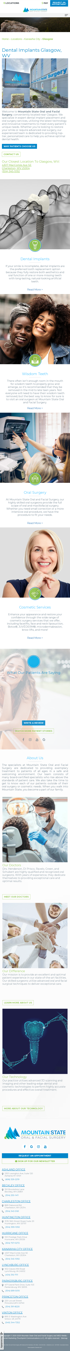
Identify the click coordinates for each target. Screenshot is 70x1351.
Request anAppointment (59, 3)
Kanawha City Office (17, 1261)
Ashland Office (13, 1181)
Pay (45, 3)
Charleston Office (16, 1213)
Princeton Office (15, 1308)
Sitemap (64, 1338)
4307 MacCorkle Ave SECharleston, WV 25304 (16, 167)
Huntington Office (16, 1229)
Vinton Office (12, 1324)
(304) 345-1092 (11, 171)
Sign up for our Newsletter (35, 1161)
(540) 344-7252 (12, 1334)
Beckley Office (13, 1197)
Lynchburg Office (15, 1277)
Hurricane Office (15, 1245)
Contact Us (11, 154)
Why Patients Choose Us (19, 146)
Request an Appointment (35, 1155)
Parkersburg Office (17, 1293)
